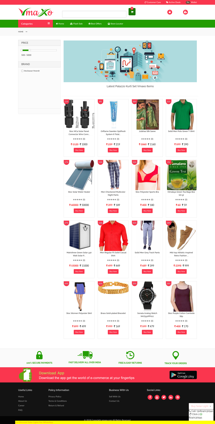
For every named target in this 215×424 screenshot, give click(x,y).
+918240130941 (204, 411)
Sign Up (189, 11)
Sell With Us (114, 396)
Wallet (191, 2)
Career (21, 405)
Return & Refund (56, 405)
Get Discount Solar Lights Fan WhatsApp (34, 422)
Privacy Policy (54, 396)
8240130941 (195, 417)
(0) (84, 139)
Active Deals (173, 2)
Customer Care (153, 2)
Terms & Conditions (57, 401)
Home (21, 396)
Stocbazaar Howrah (30, 71)
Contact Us (114, 401)
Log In (173, 11)
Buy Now (79, 150)
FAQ (20, 410)
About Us (22, 401)
